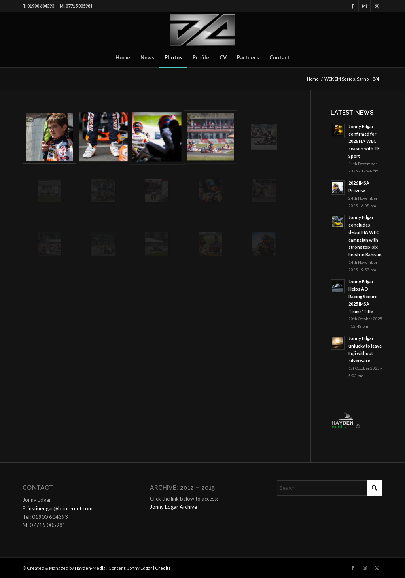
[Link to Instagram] (364, 6)
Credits (163, 567)
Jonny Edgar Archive (173, 507)
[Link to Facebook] (352, 6)
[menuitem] (122, 57)
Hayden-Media (90, 567)
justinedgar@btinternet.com (60, 508)
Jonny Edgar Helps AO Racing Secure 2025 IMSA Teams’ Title (362, 296)
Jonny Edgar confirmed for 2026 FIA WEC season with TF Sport (364, 141)
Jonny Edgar (139, 567)
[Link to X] (376, 6)
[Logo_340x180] (202, 29)
